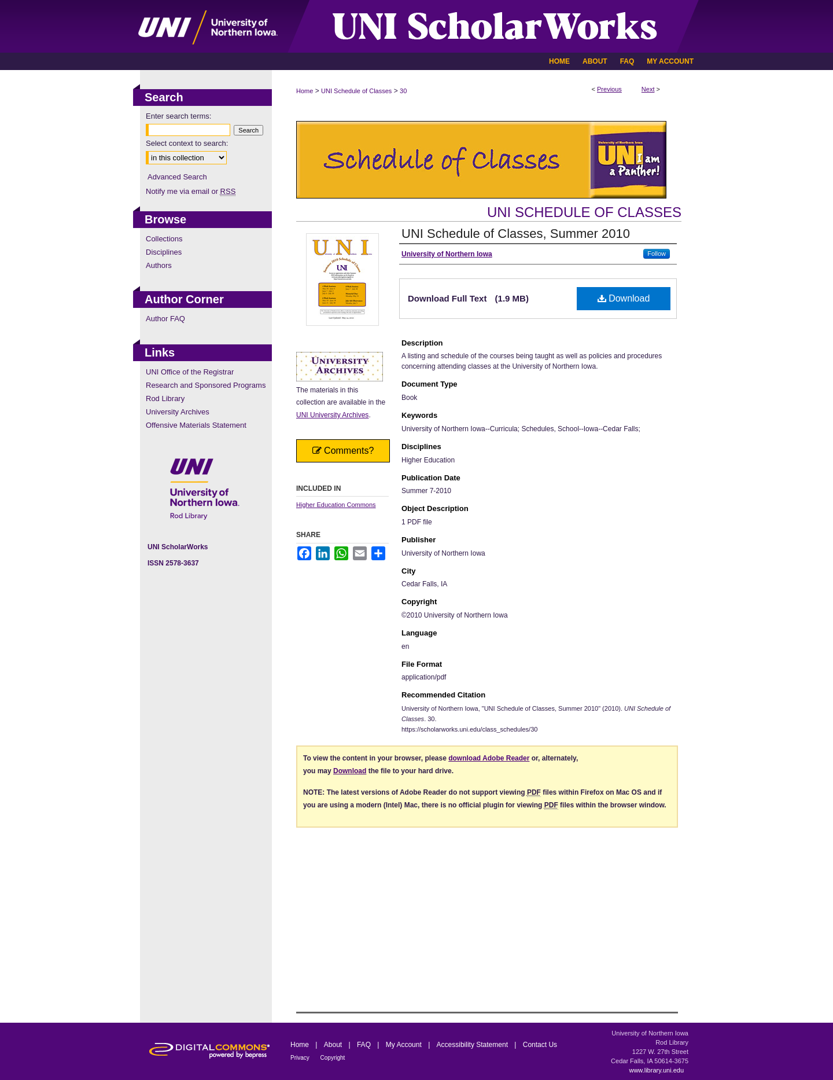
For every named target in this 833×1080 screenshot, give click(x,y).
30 (403, 90)
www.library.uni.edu (656, 1070)
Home (304, 90)
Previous (609, 89)
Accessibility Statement (473, 1045)
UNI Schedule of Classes (356, 90)
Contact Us (540, 1045)
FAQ (365, 1045)
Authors (159, 265)
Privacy (300, 1058)
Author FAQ (165, 318)
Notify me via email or (190, 191)
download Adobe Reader (488, 758)
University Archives (177, 411)
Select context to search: (187, 143)
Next (648, 89)
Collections (164, 238)
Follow (656, 253)
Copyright (332, 1058)
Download (624, 298)
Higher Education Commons (336, 504)
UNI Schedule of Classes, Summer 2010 (515, 233)
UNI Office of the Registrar (190, 372)
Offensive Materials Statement (196, 425)
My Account (404, 1045)
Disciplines (164, 252)
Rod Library (165, 398)
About (334, 1045)
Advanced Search (177, 176)
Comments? (343, 450)
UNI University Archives (332, 415)
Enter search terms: (178, 116)
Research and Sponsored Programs (206, 385)
